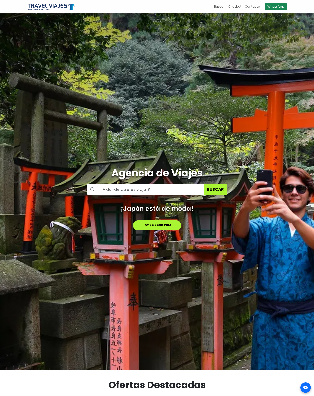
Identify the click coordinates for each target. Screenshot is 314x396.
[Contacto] (305, 387)
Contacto (252, 6)
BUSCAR (215, 189)
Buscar (219, 6)
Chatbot (235, 6)
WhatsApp (275, 6)
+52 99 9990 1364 (157, 225)
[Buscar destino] (150, 189)
